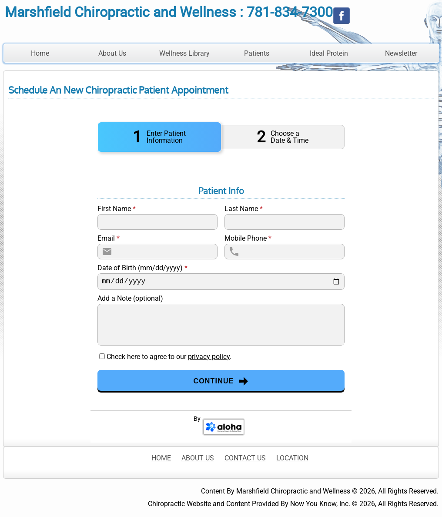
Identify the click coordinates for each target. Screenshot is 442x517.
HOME (161, 458)
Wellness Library (184, 53)
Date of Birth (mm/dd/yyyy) (142, 268)
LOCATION (292, 458)
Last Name (243, 208)
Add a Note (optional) (130, 298)
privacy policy (209, 356)
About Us (112, 53)
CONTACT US (245, 458)
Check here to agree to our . (169, 356)
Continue (220, 381)
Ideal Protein (329, 53)
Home (40, 53)
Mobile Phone (247, 238)
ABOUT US (197, 458)
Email (108, 238)
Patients (256, 53)
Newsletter (401, 53)
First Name (116, 208)
